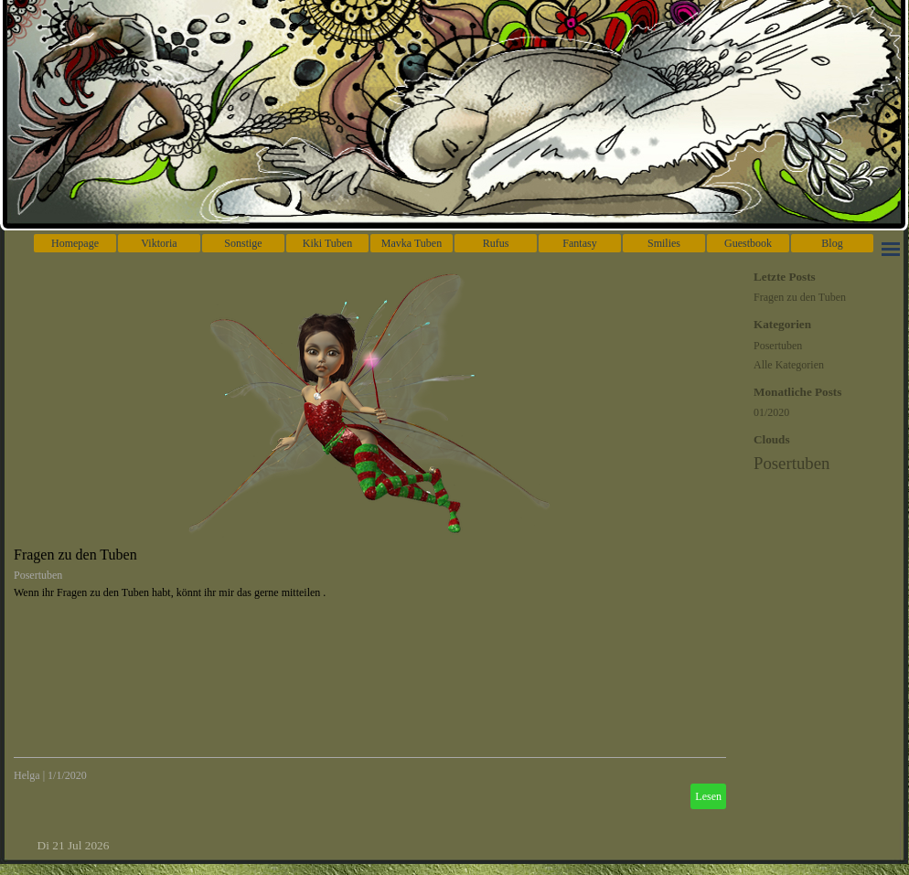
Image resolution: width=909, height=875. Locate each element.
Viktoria (158, 243)
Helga (27, 775)
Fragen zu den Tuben (75, 554)
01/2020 (771, 412)
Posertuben (38, 575)
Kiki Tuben (327, 243)
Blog (831, 243)
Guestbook (748, 243)
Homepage (75, 243)
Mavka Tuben (411, 243)
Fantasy (579, 243)
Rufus (496, 243)
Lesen (708, 796)
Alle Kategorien (789, 364)
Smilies (663, 243)
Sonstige (243, 243)
